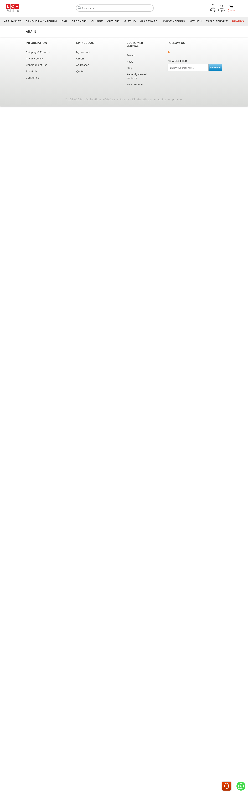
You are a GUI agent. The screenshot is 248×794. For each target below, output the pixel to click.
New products (135, 84)
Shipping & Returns (38, 52)
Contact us (32, 77)
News (130, 61)
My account (83, 52)
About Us (31, 71)
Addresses (82, 65)
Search (131, 55)
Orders (80, 58)
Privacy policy (34, 58)
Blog (129, 68)
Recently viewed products (137, 76)
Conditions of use (36, 65)
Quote (80, 71)
